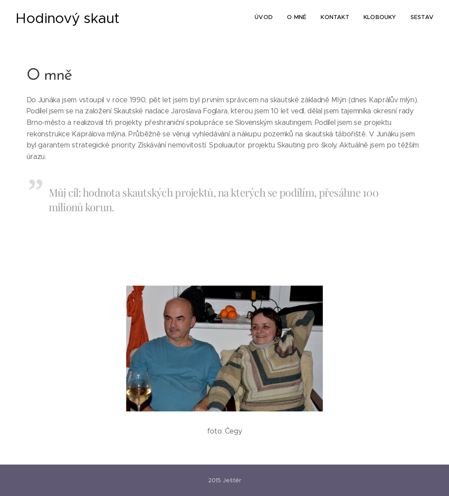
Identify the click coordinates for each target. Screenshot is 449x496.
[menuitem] (379, 18)
